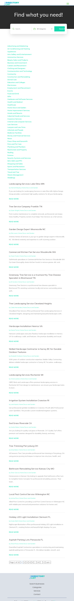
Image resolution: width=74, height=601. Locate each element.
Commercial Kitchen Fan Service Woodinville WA (32, 252)
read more (14, 199)
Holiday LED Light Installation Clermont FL (30, 517)
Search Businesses (37, 584)
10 (38, 562)
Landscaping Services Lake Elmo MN (26, 183)
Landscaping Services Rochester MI (26, 375)
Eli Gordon (14, 282)
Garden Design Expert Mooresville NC (27, 229)
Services (37, 591)
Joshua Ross (15, 498)
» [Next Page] (43, 562)
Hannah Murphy (16, 188)
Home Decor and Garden (30, 188)
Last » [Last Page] (48, 562)
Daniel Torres (15, 330)
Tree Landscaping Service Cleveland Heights (30, 303)
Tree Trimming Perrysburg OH (23, 446)
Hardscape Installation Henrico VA (26, 326)
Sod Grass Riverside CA (20, 423)
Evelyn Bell (14, 521)
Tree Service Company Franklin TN (25, 206)
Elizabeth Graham (16, 356)
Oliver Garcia (15, 472)
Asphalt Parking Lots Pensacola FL (26, 539)
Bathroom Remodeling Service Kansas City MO (31, 468)
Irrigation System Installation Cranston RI (29, 400)
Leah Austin (14, 404)
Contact (37, 594)
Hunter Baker (15, 427)
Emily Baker (14, 450)
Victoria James (15, 379)
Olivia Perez (14, 543)
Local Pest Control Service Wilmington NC (29, 494)
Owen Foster (15, 256)
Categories (36, 587)
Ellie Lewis (14, 233)
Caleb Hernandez (16, 307)
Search (62, 29)
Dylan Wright (15, 210)
